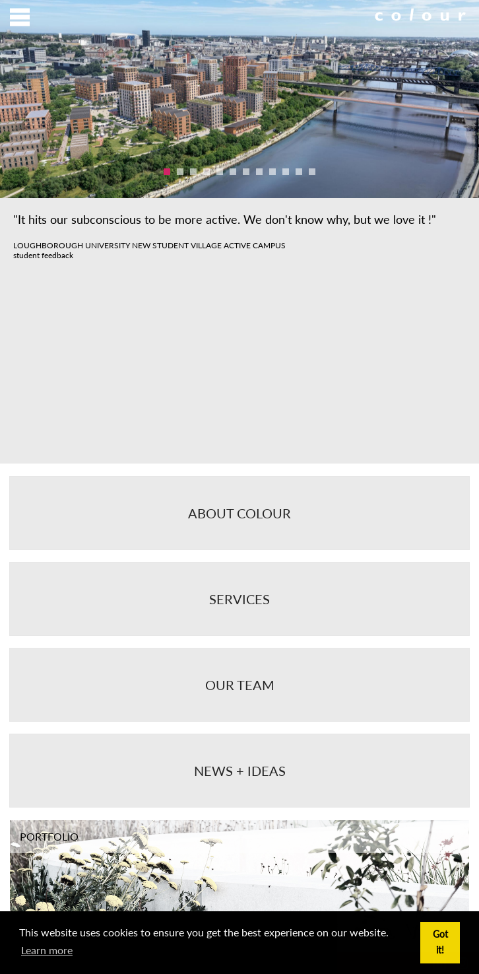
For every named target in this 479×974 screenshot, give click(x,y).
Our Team (239, 685)
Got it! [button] (440, 942)
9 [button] (272, 171)
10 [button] (285, 171)
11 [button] (299, 171)
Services (239, 599)
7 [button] (246, 171)
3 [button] (193, 171)
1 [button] (167, 171)
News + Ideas (240, 771)
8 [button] (259, 171)
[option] (239, 99)
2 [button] (180, 171)
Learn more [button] (47, 950)
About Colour (239, 513)
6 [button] (233, 171)
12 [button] (312, 171)
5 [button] (219, 171)
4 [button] (206, 171)
